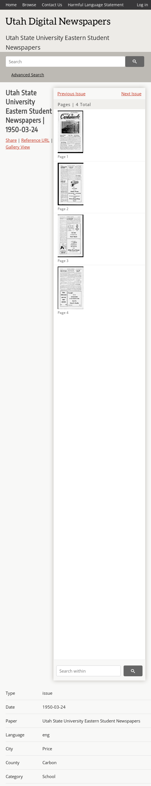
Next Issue (131, 93)
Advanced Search (27, 74)
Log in (142, 4)
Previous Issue (71, 93)
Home (11, 4)
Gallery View (18, 147)
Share (11, 140)
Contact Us (52, 4)
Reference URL (35, 140)
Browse (29, 4)
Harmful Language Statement (96, 4)
